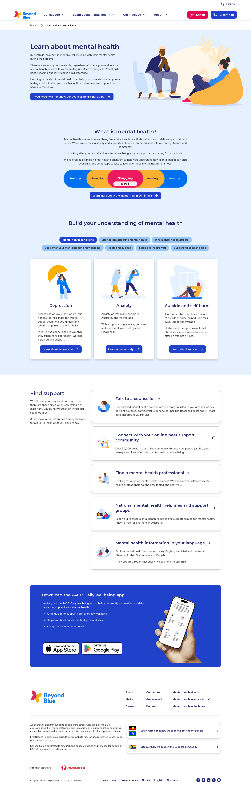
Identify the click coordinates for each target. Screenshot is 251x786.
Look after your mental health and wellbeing (72, 247)
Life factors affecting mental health (124, 239)
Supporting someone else (190, 247)
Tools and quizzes (119, 247)
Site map (172, 776)
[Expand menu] (63, 15)
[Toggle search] (228, 4)
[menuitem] (54, 15)
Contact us (153, 688)
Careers (130, 702)
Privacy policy (129, 776)
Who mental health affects (172, 239)
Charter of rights (152, 776)
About (129, 688)
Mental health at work (186, 688)
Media (129, 695)
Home (33, 25)
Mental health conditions (78, 239)
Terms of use (108, 776)
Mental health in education (191, 695)
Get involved (154, 695)
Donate (151, 702)
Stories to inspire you (152, 247)
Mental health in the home (189, 702)
